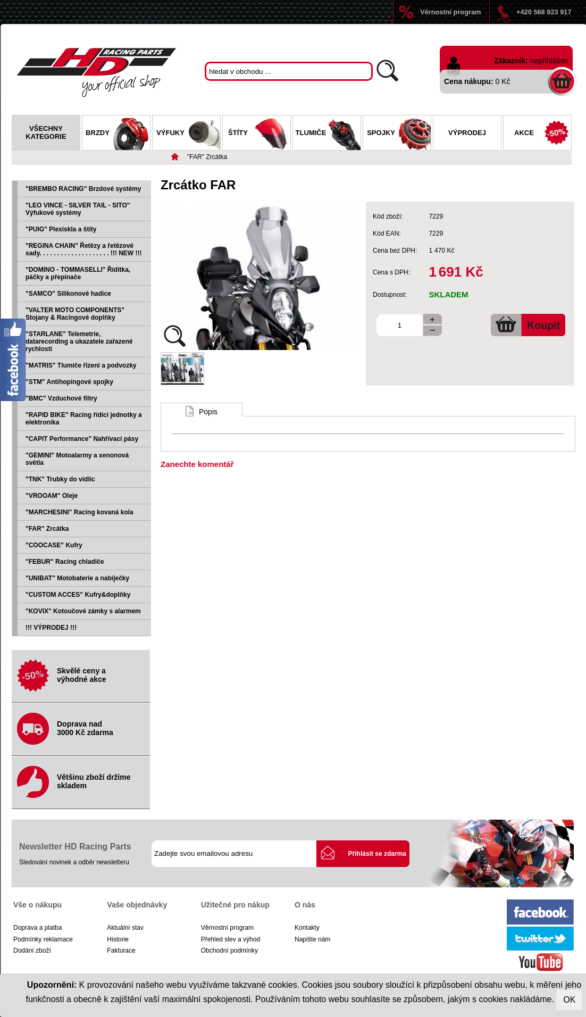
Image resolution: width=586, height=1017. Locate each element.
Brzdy (118, 134)
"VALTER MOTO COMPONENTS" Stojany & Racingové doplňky (75, 313)
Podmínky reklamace (43, 939)
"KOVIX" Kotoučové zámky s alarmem (83, 611)
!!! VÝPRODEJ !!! (51, 627)
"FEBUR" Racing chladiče (65, 561)
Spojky (399, 134)
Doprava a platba (37, 927)
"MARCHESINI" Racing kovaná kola (79, 512)
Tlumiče (328, 134)
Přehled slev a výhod (230, 939)
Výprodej (467, 133)
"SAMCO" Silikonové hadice (68, 293)
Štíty (259, 134)
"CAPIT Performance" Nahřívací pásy (82, 439)
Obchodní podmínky (229, 950)
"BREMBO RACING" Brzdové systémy (83, 189)
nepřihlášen (549, 60)
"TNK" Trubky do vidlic (60, 479)
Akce (542, 134)
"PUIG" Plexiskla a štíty (61, 229)
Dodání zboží (32, 950)
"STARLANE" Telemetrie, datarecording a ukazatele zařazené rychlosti (79, 341)
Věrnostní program (450, 12)
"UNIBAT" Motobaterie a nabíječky (77, 578)
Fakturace (121, 950)
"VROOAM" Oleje (52, 495)
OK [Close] (569, 999)
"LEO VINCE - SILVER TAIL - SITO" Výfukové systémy (78, 209)
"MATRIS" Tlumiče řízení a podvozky (81, 365)
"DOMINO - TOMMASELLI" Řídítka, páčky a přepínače (78, 273)
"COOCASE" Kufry (54, 545)
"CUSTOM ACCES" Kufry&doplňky (78, 594)
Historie (118, 939)
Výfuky (188, 134)
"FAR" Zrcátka (207, 157)
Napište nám (312, 939)
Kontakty (307, 927)
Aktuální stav (125, 927)
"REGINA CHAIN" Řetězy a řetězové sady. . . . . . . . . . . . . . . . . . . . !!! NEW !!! (83, 249)
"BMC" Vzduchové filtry (61, 398)
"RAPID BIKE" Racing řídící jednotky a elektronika (84, 418)
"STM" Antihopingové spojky (69, 382)
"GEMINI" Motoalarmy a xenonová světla (77, 459)
